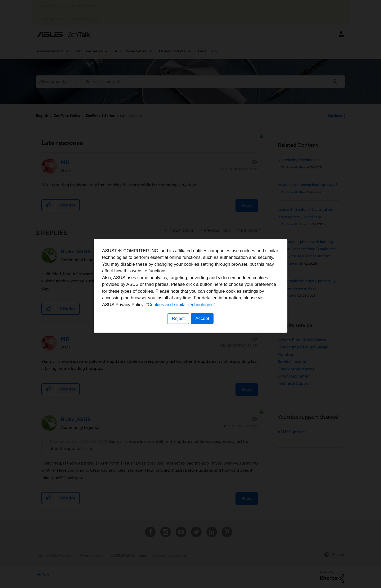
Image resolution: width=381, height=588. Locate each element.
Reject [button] (178, 326)
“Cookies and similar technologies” (206, 312)
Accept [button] (202, 326)
